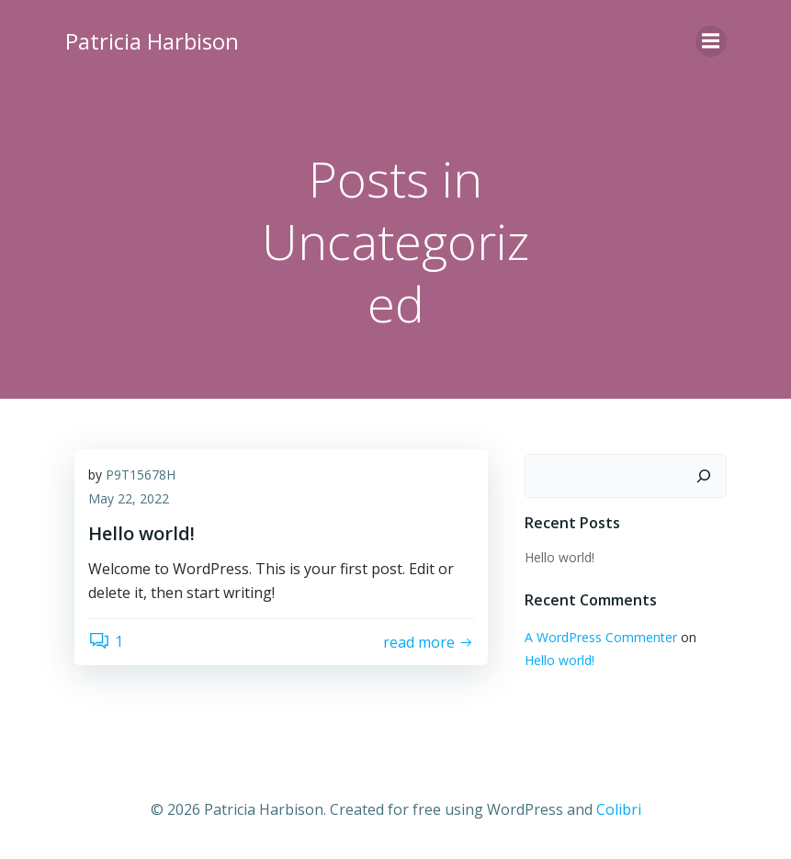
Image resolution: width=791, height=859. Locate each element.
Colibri (618, 809)
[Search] (704, 476)
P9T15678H (140, 474)
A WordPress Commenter (601, 637)
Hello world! (559, 557)
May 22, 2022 (128, 498)
